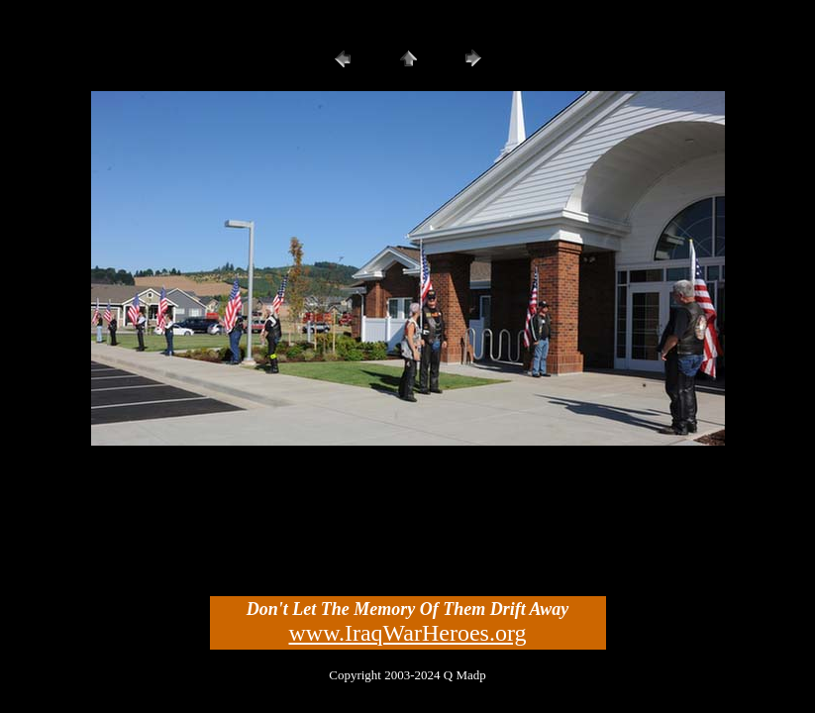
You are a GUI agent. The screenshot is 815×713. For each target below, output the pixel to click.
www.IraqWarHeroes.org (408, 633)
